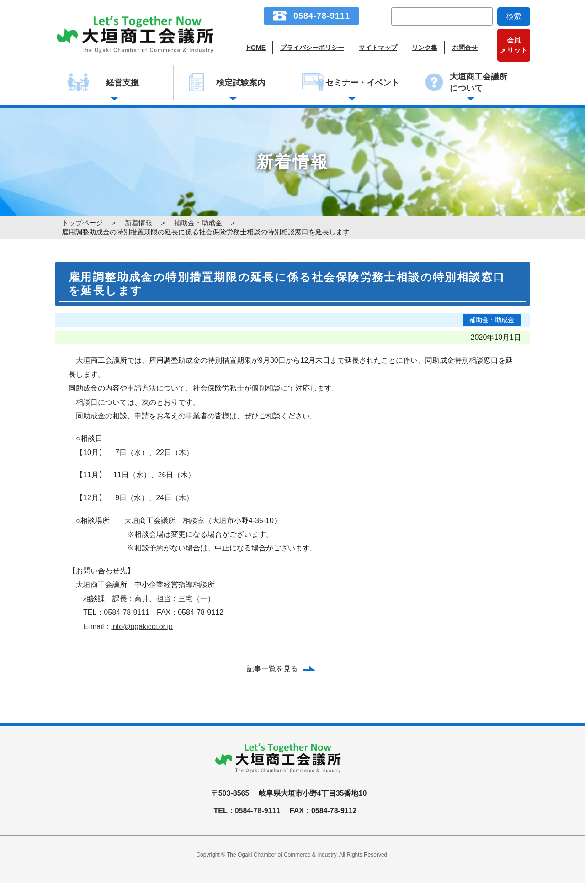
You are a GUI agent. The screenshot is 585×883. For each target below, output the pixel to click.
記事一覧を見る (272, 668)
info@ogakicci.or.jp (142, 626)
